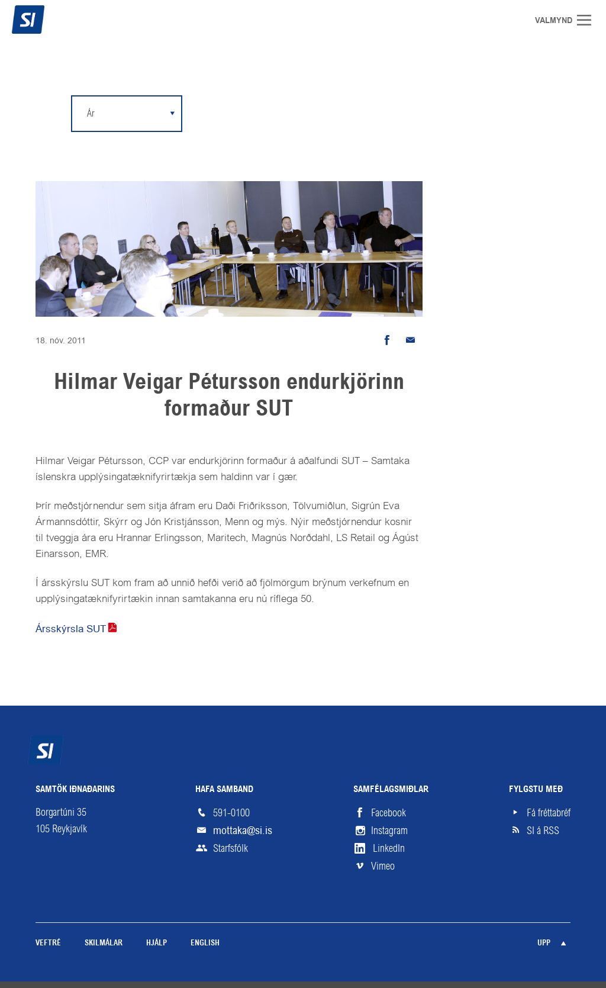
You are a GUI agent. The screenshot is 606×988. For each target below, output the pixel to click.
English (205, 943)
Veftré (48, 943)
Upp (543, 943)
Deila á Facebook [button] (387, 340)
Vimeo (383, 866)
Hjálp (156, 943)
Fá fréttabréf (548, 813)
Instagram (389, 830)
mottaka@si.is (242, 830)
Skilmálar (104, 943)
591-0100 (231, 813)
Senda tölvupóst (411, 340)
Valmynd (588, 20)
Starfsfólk (230, 848)
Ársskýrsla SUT (71, 629)
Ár (90, 113)
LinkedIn (389, 848)
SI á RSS (543, 830)
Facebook (388, 813)
